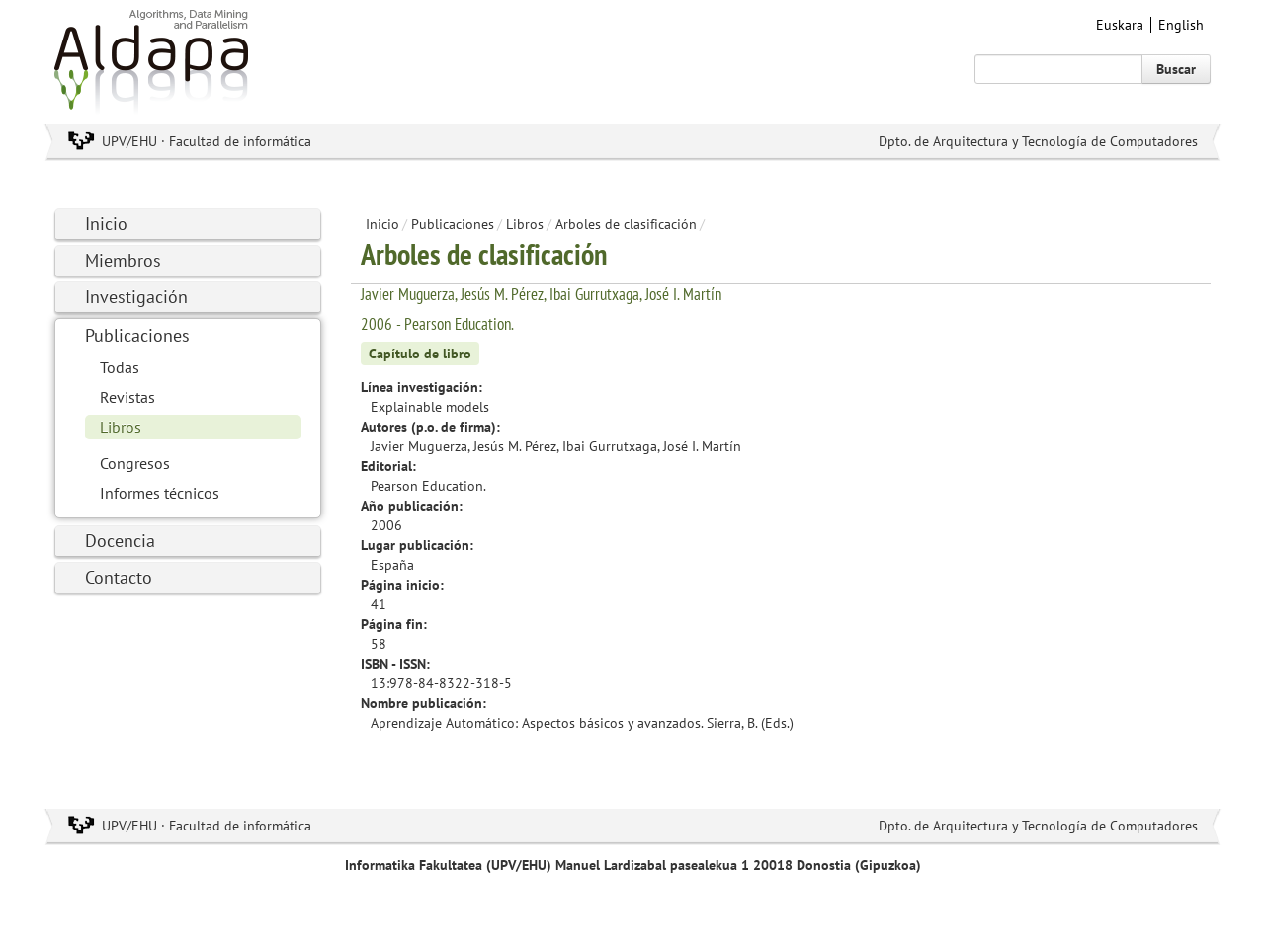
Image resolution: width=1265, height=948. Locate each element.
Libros (120, 426)
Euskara (1119, 25)
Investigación (136, 296)
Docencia (120, 540)
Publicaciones (137, 335)
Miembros (123, 260)
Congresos (135, 463)
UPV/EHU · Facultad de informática (206, 141)
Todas (119, 367)
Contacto (118, 577)
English (1181, 25)
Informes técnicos (159, 493)
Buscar (1176, 69)
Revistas (127, 397)
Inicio (106, 223)
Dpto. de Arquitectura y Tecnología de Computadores (1038, 141)
